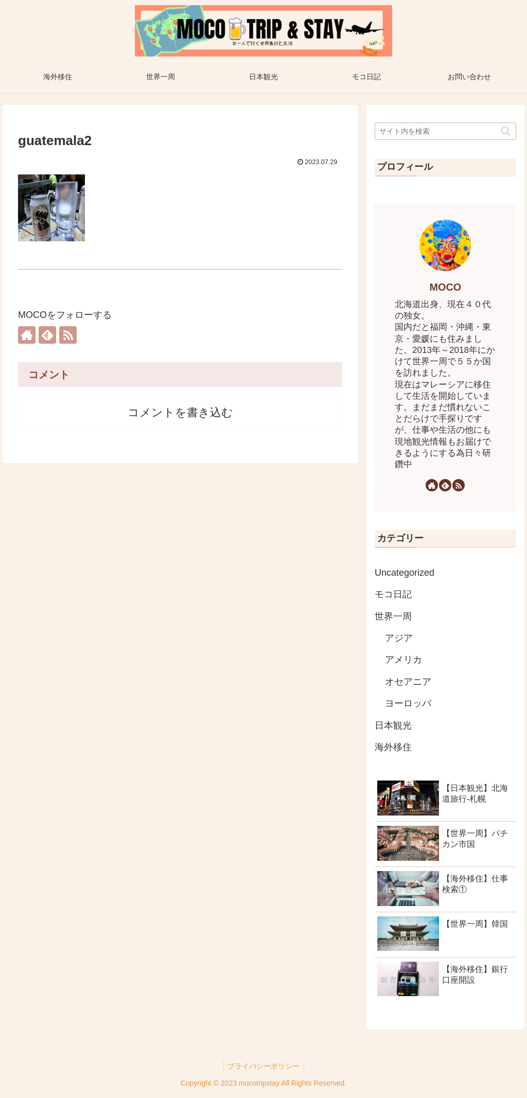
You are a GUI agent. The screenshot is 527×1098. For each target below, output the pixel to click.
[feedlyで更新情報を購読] (47, 335)
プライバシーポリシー (263, 1066)
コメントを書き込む (180, 412)
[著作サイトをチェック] (27, 335)
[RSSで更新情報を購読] (68, 335)
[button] (506, 131)
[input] (445, 131)
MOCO (446, 287)
